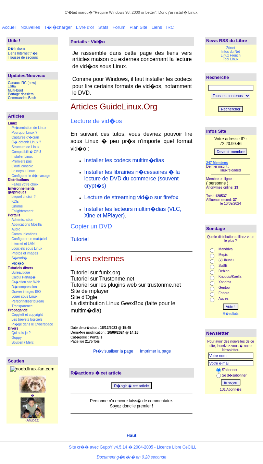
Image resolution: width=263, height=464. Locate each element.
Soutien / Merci (23, 342)
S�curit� (19, 258)
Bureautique (21, 272)
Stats (103, 27)
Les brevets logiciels (27, 319)
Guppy (17, 338)
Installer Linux (22, 156)
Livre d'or (85, 27)
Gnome (17, 206)
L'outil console (22, 166)
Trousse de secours (23, 57)
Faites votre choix (25, 184)
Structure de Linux (25, 147)
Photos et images (25, 253)
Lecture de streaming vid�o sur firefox (131, 197)
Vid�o (18, 263)
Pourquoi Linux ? (24, 132)
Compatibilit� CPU (26, 152)
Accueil (9, 27)
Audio (16, 229)
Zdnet (230, 48)
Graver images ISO (26, 292)
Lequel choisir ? (24, 197)
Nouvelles (30, 27)
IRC (170, 27)
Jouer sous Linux (25, 296)
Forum (119, 27)
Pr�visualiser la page (112, 351)
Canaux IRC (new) (22, 83)
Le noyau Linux (23, 171)
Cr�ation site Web (26, 282)
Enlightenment (23, 211)
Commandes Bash (22, 98)
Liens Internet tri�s (23, 53)
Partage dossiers (21, 94)
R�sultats (230, 314)
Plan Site (138, 27)
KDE (15, 201)
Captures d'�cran (25, 137)
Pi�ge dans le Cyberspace (32, 324)
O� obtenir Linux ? (26, 142)
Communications (24, 234)
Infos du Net (231, 51)
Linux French (231, 55)
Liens (156, 27)
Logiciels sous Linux (27, 248)
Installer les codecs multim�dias (124, 160)
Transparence (22, 306)
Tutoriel (80, 239)
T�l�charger (58, 27)
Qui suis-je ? (21, 333)
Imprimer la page (155, 351)
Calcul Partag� (24, 277)
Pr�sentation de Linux (29, 128)
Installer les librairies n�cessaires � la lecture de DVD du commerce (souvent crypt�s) (132, 179)
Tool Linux (230, 59)
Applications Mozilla (27, 224)
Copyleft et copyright (27, 315)
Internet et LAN (23, 244)
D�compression (24, 287)
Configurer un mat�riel (29, 239)
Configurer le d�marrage (31, 176)
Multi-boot (15, 90)
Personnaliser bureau (28, 301)
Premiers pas (22, 161)
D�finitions (16, 48)
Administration (22, 220)
